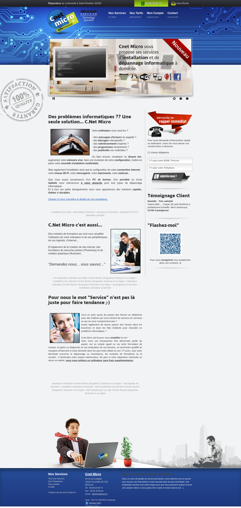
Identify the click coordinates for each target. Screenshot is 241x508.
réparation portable (95, 215)
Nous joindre (53, 484)
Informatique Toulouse (84, 212)
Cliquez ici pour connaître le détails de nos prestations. (78, 199)
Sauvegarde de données (125, 284)
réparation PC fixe (129, 212)
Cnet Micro (93, 474)
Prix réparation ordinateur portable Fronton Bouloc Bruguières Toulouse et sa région (94, 278)
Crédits (51, 487)
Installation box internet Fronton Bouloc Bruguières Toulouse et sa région (89, 281)
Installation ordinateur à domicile (95, 288)
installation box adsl (61, 212)
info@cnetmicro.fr (99, 494)
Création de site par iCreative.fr (62, 492)
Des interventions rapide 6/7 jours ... (148, 474)
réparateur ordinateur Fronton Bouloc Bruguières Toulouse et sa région (86, 383)
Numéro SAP (95, 503)
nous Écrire (182, 3)
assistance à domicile (107, 212)
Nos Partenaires (55, 481)
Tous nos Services (56, 478)
